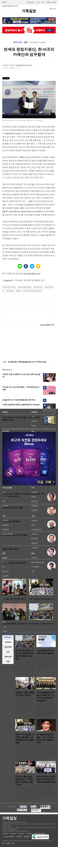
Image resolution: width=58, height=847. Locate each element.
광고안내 (13, 834)
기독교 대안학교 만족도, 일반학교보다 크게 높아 (21, 404)
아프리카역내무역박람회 (33, 291)
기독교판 (31, 2)
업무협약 (10, 291)
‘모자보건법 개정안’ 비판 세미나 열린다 (45, 652)
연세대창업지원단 (25, 287)
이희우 (4, 510)
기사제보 (28, 834)
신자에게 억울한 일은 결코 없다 (14, 563)
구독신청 (48, 2)
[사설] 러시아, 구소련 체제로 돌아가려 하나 (19, 400)
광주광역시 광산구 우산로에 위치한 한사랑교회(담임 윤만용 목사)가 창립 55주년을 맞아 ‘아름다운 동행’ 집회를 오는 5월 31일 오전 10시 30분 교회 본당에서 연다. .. (46, 752)
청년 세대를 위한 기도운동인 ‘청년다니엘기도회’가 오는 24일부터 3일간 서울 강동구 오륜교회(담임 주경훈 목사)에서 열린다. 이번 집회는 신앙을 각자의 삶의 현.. (25, 794)
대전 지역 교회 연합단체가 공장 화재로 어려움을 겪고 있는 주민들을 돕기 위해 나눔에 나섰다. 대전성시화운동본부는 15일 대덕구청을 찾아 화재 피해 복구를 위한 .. (46, 791)
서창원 (4, 538)
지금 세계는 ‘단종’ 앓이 (11, 521)
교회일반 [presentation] (8, 642)
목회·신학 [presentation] (7, 657)
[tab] (8, 642)
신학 (25, 42)
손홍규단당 (39, 287)
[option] (15, 590)
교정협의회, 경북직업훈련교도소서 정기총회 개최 (27, 362)
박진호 (4, 566)
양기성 (4, 499)
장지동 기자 (13, 65)
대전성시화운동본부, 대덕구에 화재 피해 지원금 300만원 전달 (46, 779)
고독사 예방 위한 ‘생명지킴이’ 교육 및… (14, 599)
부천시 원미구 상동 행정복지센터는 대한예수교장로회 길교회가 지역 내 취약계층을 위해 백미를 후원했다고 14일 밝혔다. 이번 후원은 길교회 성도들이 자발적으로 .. (25, 752)
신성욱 (4, 552)
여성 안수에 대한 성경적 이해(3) (14, 535)
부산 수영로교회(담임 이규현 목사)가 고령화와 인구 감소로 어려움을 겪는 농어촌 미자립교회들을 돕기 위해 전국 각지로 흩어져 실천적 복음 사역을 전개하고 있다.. (25, 668)
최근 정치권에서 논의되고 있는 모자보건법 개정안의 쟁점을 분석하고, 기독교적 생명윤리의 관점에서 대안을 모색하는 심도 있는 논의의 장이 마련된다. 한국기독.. (46, 662)
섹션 (4, 2)
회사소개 (5, 834)
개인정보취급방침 (39, 834)
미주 (43, 2)
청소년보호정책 (9, 837)
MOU (19, 291)
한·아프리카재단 (9, 287)
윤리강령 (27, 837)
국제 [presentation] (8, 661)
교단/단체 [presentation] (7, 647)
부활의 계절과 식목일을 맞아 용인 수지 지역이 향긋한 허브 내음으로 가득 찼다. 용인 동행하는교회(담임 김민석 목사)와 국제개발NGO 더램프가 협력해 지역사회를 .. (25, 704)
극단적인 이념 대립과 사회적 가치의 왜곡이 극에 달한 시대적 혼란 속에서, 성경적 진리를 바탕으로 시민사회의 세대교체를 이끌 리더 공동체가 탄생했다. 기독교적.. (46, 710)
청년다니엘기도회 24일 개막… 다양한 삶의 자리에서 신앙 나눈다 (24, 780)
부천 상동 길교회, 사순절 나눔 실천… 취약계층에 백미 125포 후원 (24, 738)
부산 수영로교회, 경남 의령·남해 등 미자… (42, 624)
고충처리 (19, 837)
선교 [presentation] (8, 652)
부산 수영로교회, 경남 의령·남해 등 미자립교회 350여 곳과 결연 (24, 654)
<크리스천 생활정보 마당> (47, 325)
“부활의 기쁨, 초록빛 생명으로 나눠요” (24, 694)
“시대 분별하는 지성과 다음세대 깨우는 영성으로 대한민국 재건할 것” (45, 696)
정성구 (4, 524)
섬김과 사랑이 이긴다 (10, 549)
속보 (4, 362)
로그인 (54, 2)
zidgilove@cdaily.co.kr (24, 65)
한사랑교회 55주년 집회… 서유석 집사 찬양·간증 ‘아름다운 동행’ (45, 738)
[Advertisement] (29, 344)
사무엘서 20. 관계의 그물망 (12, 507)
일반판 (38, 2)
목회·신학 (17, 42)
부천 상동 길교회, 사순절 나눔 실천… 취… (42, 599)
